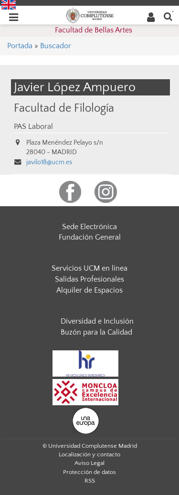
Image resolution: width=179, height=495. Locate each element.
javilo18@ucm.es (49, 162)
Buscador (55, 46)
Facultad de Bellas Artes (93, 30)
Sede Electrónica (89, 226)
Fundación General (90, 237)
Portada (19, 46)
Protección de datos (89, 472)
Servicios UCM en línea (89, 268)
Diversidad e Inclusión (97, 321)
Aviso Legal (89, 463)
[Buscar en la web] (168, 16)
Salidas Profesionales (89, 279)
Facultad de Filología (64, 108)
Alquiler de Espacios (89, 290)
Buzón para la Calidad (96, 332)
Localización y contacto (89, 454)
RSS (89, 480)
